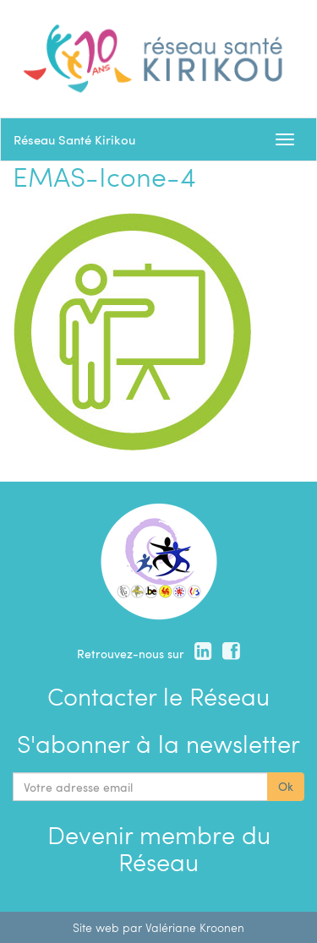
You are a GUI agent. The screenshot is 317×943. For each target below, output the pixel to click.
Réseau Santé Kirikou (74, 139)
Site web (96, 927)
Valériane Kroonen (194, 927)
